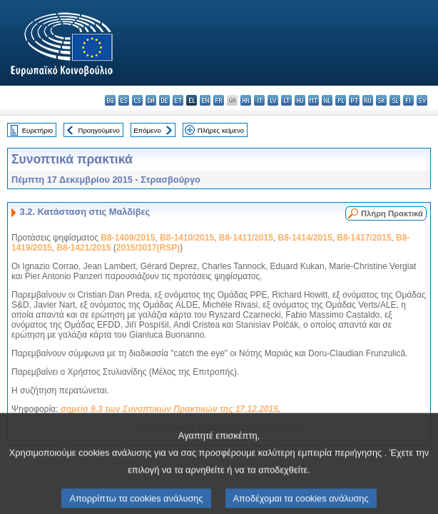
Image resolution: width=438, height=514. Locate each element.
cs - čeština (137, 100)
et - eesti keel (178, 100)
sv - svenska (422, 100)
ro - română (367, 100)
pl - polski (340, 100)
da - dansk (151, 100)
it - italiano (259, 100)
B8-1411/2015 (246, 238)
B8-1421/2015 (83, 248)
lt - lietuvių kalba (286, 100)
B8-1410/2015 (187, 238)
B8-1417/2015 (364, 238)
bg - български (110, 100)
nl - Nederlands (327, 100)
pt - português (354, 100)
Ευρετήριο (37, 130)
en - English (205, 100)
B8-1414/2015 (305, 238)
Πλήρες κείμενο (221, 130)
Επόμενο (147, 130)
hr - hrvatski (245, 100)
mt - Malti (313, 100)
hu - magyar (300, 100)
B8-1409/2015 (128, 238)
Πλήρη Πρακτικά (392, 213)
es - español (123, 100)
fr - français (218, 100)
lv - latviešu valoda (273, 100)
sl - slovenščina (394, 100)
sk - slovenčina (381, 100)
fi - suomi (408, 100)
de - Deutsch (164, 100)
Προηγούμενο (98, 130)
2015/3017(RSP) (148, 248)
